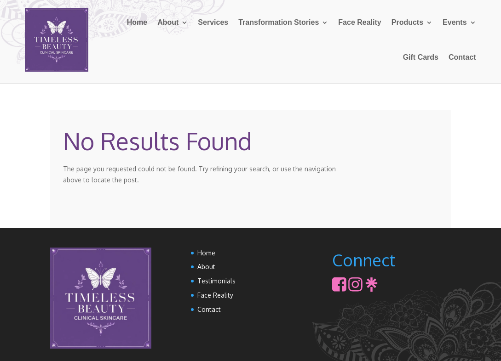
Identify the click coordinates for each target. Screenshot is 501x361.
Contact (462, 57)
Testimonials (216, 281)
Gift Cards (420, 57)
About (168, 22)
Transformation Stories (278, 22)
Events (454, 22)
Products (407, 22)
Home (137, 22)
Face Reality (359, 22)
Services (213, 22)
